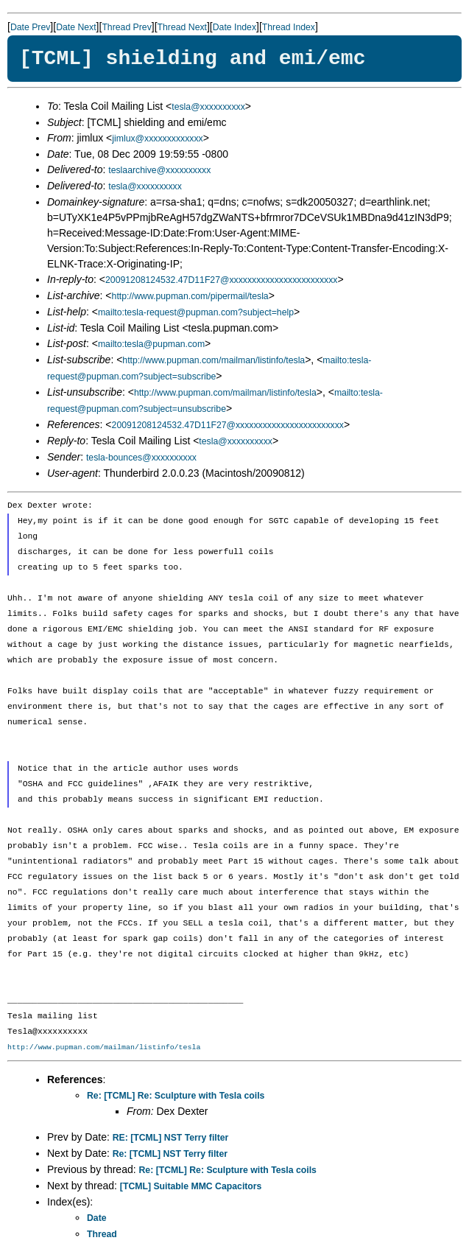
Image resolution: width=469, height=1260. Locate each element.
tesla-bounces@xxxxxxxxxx (141, 457)
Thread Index (288, 27)
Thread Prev (126, 27)
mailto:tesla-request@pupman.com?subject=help (196, 312)
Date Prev (30, 27)
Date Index (234, 27)
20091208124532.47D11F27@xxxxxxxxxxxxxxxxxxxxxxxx (221, 280)
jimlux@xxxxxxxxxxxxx (157, 138)
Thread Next (182, 27)
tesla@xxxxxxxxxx (208, 107)
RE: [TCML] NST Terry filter (171, 1138)
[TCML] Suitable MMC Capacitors (191, 1186)
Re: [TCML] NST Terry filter (170, 1154)
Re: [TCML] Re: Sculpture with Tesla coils (175, 1096)
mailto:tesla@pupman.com (151, 344)
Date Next (76, 27)
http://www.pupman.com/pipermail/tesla (190, 296)
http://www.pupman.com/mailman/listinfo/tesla (213, 360)
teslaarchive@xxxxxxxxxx (159, 170)
